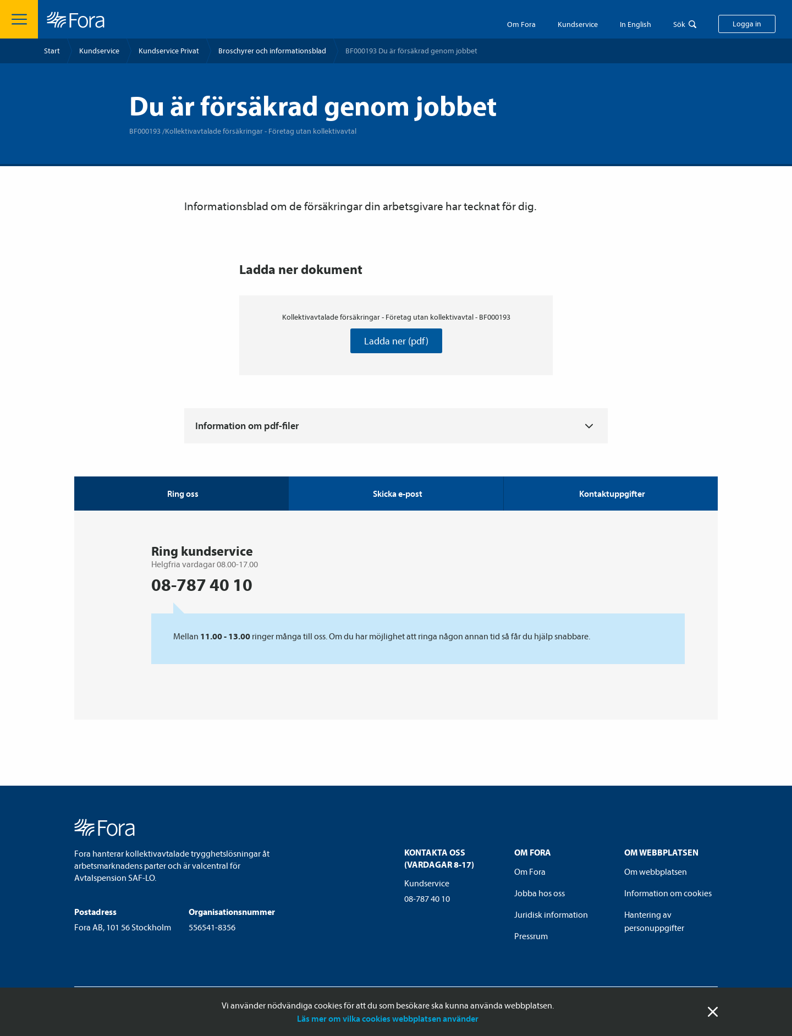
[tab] (395, 493)
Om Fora (521, 24)
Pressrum (531, 935)
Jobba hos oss (539, 892)
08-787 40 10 (427, 898)
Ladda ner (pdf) (396, 341)
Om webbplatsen (655, 871)
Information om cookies (668, 892)
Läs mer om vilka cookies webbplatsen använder (388, 1018)
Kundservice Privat (169, 51)
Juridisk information (551, 914)
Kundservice (99, 51)
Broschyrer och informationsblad (272, 51)
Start (52, 51)
